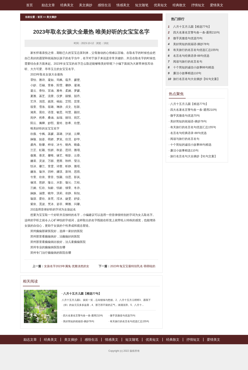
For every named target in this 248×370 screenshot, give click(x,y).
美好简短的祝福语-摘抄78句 (191, 44)
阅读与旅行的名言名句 (187, 61)
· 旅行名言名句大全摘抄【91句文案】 (193, 156)
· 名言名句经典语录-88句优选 (188, 133)
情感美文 (123, 5)
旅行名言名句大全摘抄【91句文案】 (196, 79)
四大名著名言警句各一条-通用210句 (196, 32)
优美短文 (160, 5)
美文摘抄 (85, 5)
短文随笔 (141, 5)
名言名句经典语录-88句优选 (191, 55)
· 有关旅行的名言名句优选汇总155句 (129, 321)
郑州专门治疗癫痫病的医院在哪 (50, 252)
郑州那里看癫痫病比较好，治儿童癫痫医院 (58, 241)
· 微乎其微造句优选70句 (122, 315)
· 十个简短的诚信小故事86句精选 (190, 144)
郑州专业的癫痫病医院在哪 (47, 247)
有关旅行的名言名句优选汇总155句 (196, 50)
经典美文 (67, 5)
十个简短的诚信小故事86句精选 (193, 67)
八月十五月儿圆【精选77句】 (192, 26)
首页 (29, 5)
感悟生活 (104, 5)
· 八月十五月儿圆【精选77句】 (81, 293)
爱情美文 (216, 5)
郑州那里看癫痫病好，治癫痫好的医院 (55, 236)
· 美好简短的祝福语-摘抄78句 (78, 321)
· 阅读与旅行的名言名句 (184, 138)
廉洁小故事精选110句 (187, 73)
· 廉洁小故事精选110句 (184, 150)
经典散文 (179, 5)
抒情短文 (198, 5)
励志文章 (48, 5)
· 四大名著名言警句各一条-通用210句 (82, 315)
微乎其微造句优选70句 (188, 38)
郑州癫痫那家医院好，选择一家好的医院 (56, 231)
